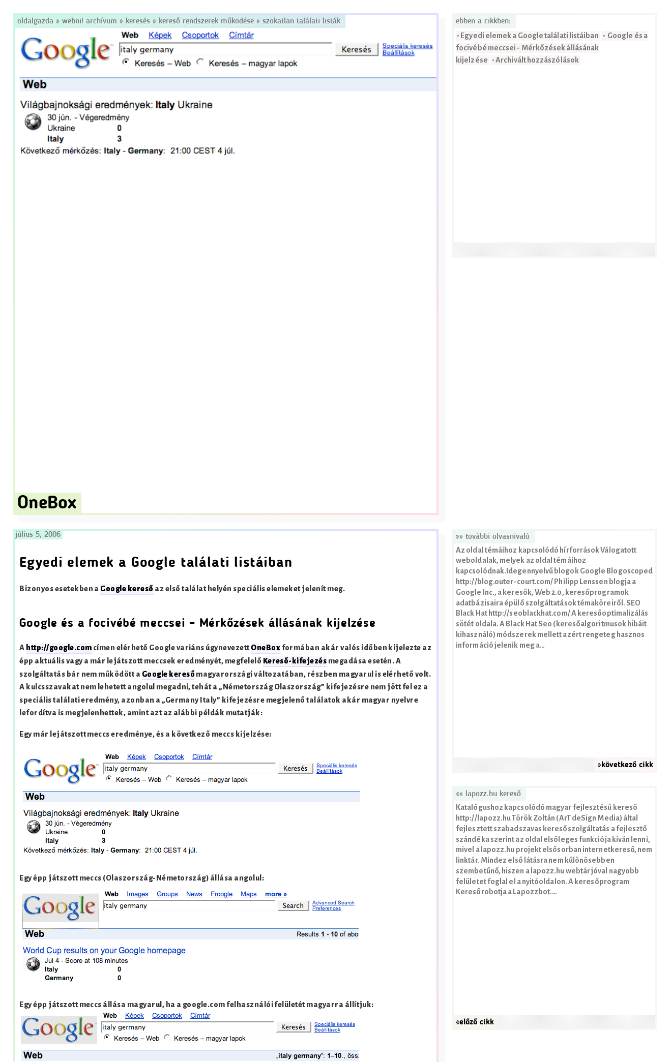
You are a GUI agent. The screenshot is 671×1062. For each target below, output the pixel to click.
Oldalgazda (36, 21)
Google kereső (126, 589)
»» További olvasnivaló (493, 537)
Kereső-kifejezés (295, 661)
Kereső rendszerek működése (206, 21)
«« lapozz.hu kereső (488, 794)
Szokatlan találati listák (301, 21)
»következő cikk (625, 765)
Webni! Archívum (89, 21)
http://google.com (59, 648)
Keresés (138, 21)
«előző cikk (475, 1022)
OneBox (265, 648)
